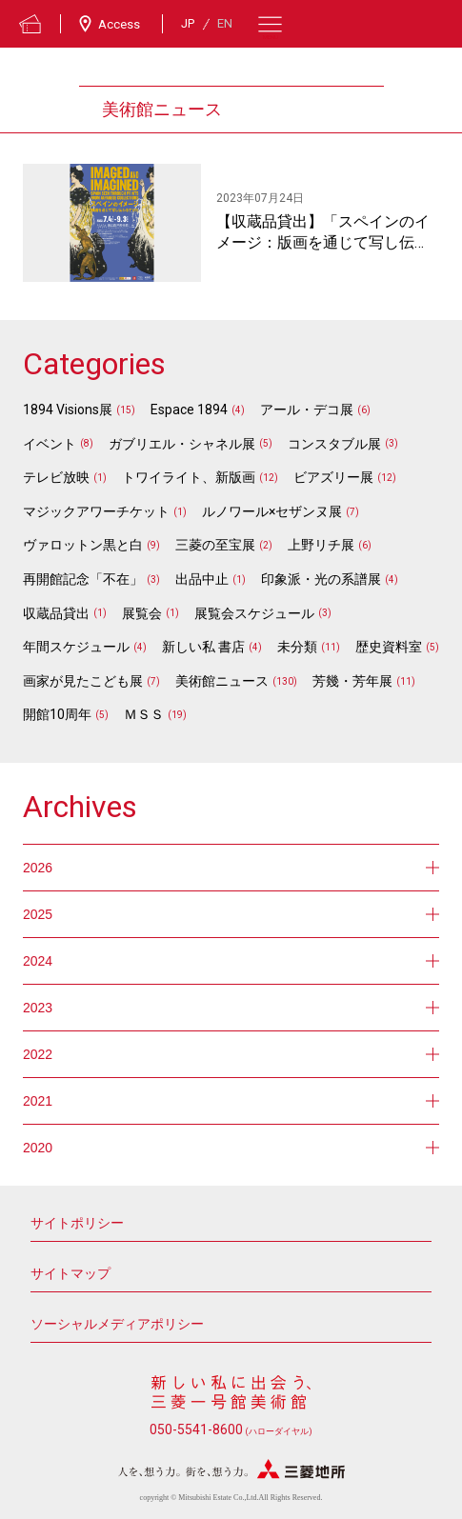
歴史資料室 (388, 646)
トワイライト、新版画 (188, 477)
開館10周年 (57, 714)
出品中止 (202, 579)
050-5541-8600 (231, 1429)
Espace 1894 (189, 409)
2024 (231, 961)
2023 (231, 1007)
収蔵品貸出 (56, 613)
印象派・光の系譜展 (321, 579)
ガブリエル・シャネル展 (182, 443)
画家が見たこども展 (83, 681)
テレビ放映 (56, 477)
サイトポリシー (77, 1223)
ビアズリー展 (333, 477)
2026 (231, 867)
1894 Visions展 (67, 409)
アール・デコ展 (306, 409)
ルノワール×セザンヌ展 (272, 511)
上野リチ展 (321, 544)
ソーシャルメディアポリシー (117, 1324)
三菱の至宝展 (215, 544)
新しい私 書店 (203, 646)
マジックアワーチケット (96, 511)
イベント (49, 443)
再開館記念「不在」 (83, 579)
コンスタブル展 (334, 443)
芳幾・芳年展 (352, 681)
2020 (231, 1147)
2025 (231, 914)
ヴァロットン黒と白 (83, 544)
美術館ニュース (222, 681)
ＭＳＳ (144, 714)
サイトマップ (70, 1274)
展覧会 (142, 613)
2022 (231, 1054)
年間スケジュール (76, 646)
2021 (231, 1101)
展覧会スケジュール (254, 613)
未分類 (297, 646)
